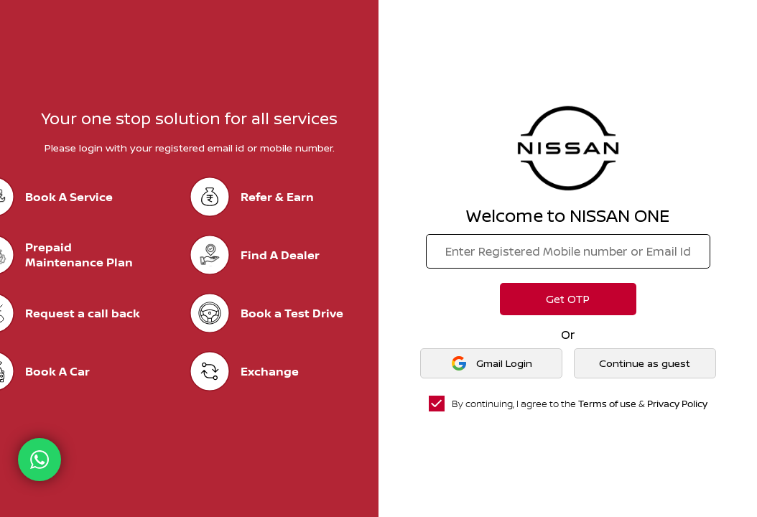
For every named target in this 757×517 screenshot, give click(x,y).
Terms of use (607, 403)
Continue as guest (644, 363)
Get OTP (568, 299)
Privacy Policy (677, 403)
